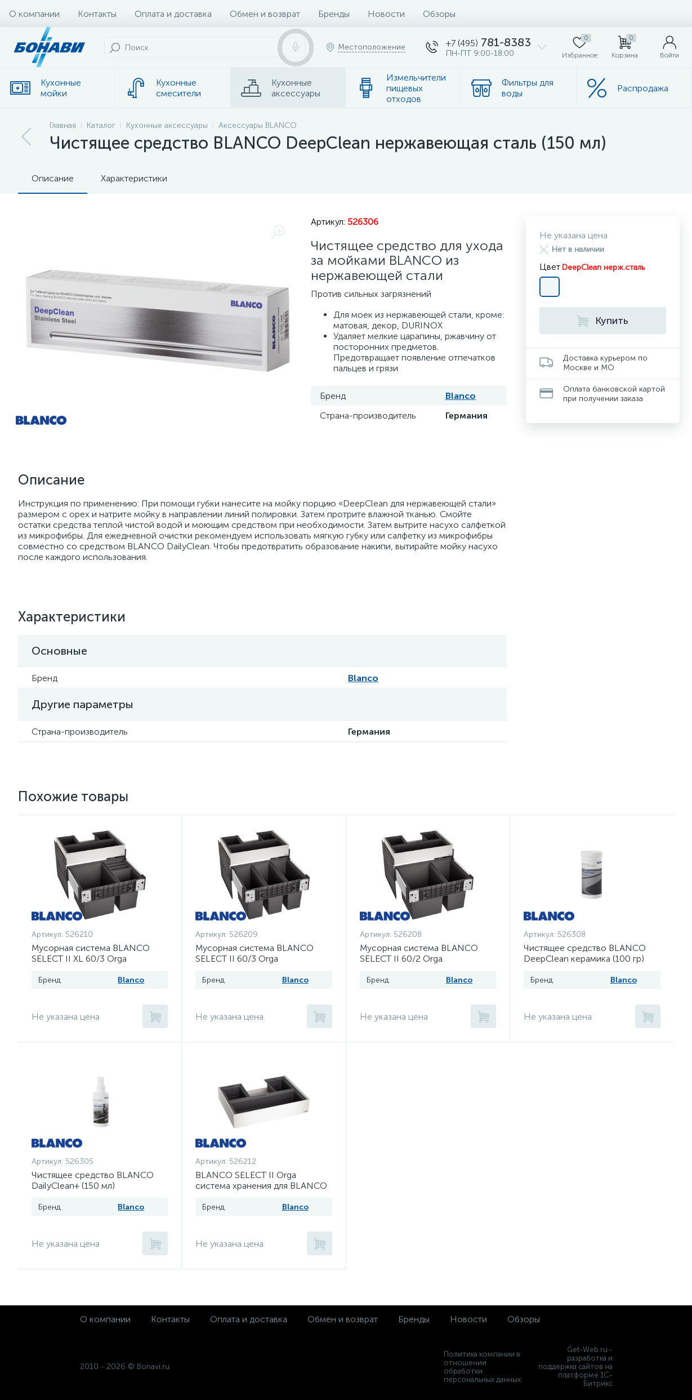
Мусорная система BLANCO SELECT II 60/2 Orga (419, 953)
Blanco (460, 395)
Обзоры (439, 13)
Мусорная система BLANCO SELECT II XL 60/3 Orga (91, 953)
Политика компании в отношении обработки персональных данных (482, 1367)
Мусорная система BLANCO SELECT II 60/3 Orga (254, 953)
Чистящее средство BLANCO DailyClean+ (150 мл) (93, 1180)
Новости (386, 13)
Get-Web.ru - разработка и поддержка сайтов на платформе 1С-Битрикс (575, 1366)
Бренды (334, 13)
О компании (34, 13)
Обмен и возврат (265, 13)
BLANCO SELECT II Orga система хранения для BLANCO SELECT (261, 1186)
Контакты (97, 13)
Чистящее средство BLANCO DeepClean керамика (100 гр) (585, 953)
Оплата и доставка (173, 13)
